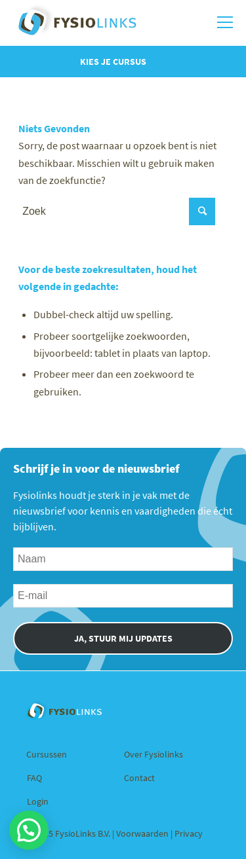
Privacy (188, 833)
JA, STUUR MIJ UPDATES (123, 638)
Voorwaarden (143, 833)
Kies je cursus (113, 61)
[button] (29, 830)
